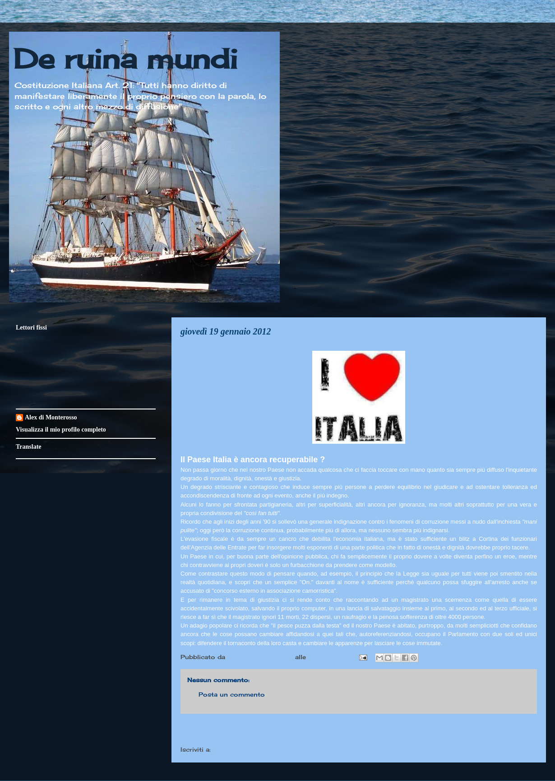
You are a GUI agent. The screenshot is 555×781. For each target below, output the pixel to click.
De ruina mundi (125, 58)
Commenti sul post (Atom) (257, 749)
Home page (359, 731)
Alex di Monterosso (51, 417)
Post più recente (216, 731)
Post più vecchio (500, 731)
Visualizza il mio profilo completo (61, 429)
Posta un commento (232, 694)
